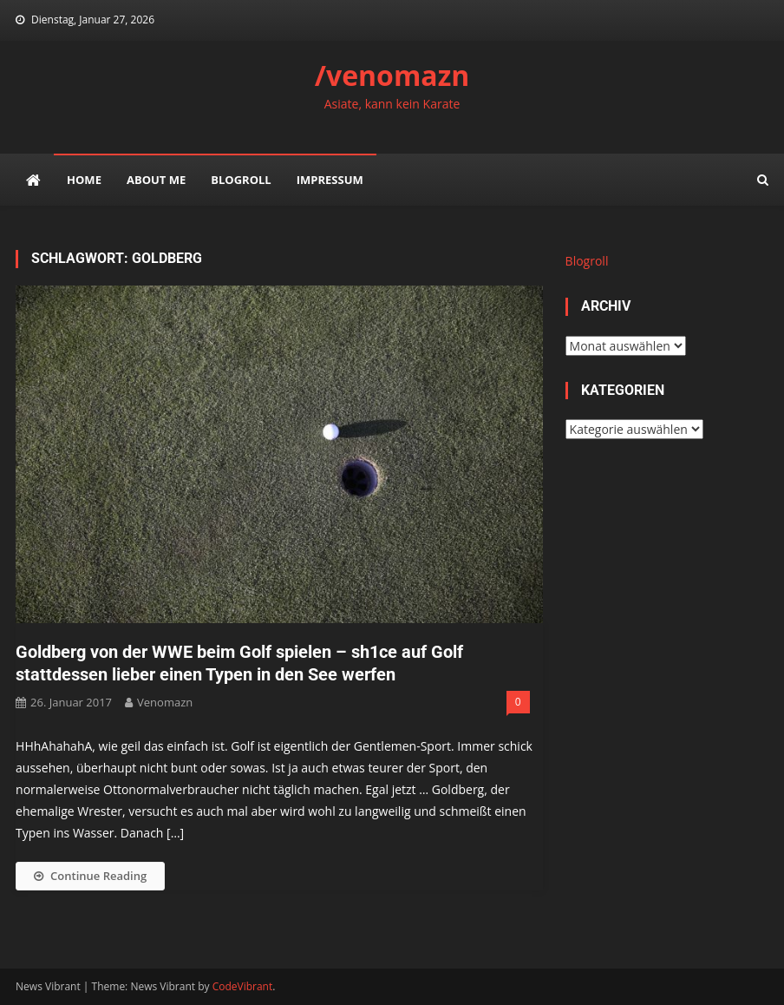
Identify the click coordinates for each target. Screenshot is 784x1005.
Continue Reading (90, 875)
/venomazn (392, 75)
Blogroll (241, 179)
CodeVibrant (242, 986)
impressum (330, 179)
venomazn (165, 702)
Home (84, 179)
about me (156, 179)
